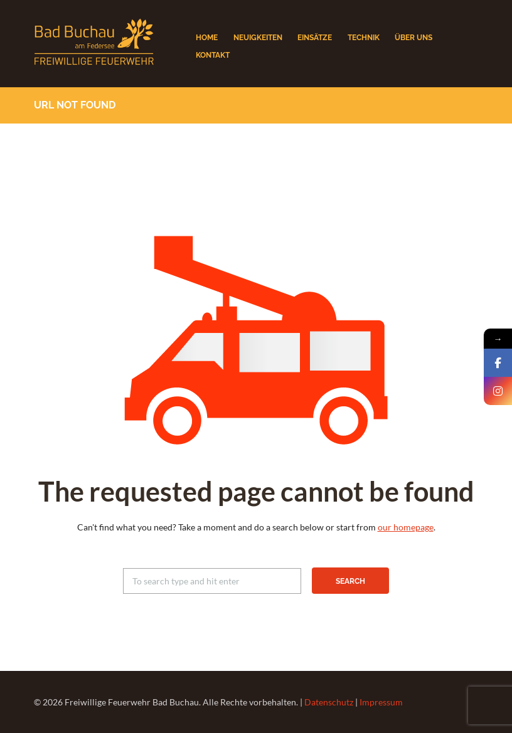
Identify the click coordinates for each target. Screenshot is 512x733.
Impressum (381, 702)
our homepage (406, 527)
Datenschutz (328, 702)
